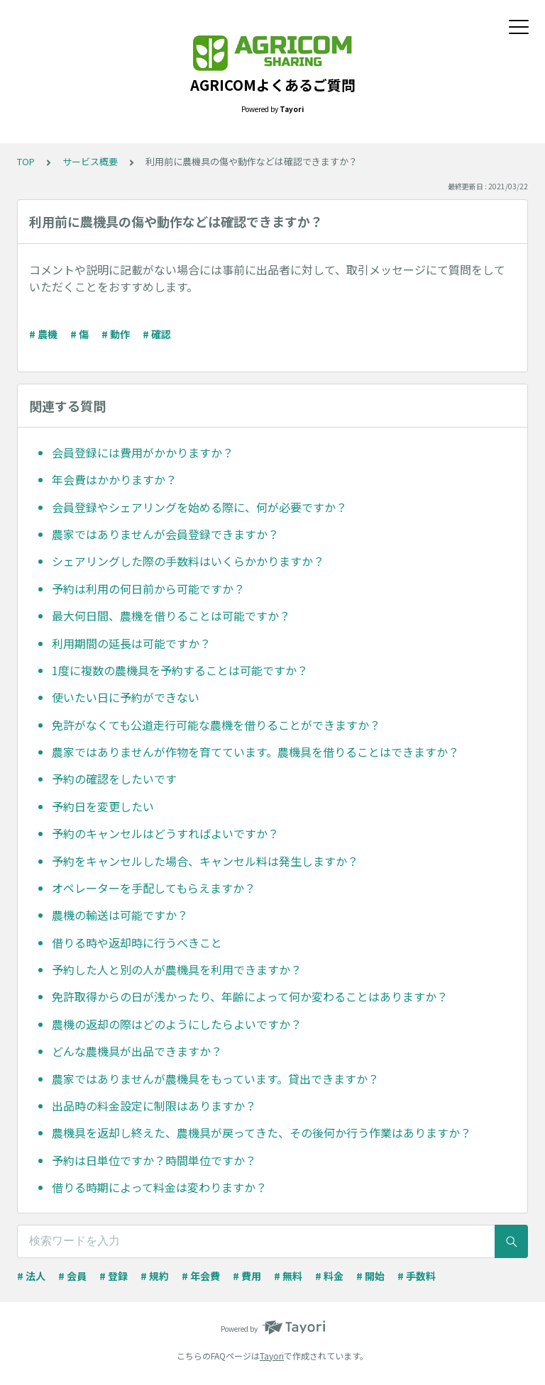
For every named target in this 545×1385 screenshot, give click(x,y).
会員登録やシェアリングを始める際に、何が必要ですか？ (199, 507)
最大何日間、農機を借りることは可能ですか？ (171, 615)
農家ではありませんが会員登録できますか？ (165, 534)
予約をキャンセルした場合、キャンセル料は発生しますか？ (205, 860)
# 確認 (157, 334)
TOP (26, 161)
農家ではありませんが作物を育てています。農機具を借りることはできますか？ (255, 751)
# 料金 (329, 1276)
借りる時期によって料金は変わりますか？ (159, 1187)
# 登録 (113, 1276)
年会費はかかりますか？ (114, 479)
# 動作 (115, 334)
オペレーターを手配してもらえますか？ (153, 887)
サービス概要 (90, 161)
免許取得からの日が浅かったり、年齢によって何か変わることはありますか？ (250, 996)
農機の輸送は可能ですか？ (120, 914)
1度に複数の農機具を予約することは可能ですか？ (180, 670)
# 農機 (43, 334)
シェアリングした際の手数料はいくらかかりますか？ (188, 560)
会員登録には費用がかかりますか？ (142, 452)
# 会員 (72, 1276)
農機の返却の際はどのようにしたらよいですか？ (177, 1024)
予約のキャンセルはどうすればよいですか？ (165, 833)
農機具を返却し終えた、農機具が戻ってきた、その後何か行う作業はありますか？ (261, 1132)
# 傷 (79, 334)
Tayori (272, 1356)
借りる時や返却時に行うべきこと (137, 942)
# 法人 (31, 1276)
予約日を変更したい (103, 806)
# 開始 (370, 1276)
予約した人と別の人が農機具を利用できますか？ (177, 969)
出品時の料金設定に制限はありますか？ (154, 1105)
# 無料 (288, 1276)
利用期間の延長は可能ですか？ (131, 643)
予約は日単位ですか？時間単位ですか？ (154, 1160)
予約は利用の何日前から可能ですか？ (148, 588)
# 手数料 (416, 1276)
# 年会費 (201, 1276)
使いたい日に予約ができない (125, 697)
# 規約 (155, 1276)
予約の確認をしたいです (114, 778)
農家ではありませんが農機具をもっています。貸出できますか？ (215, 1078)
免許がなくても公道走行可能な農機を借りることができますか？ (216, 724)
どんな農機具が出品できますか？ (137, 1050)
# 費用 (247, 1276)
